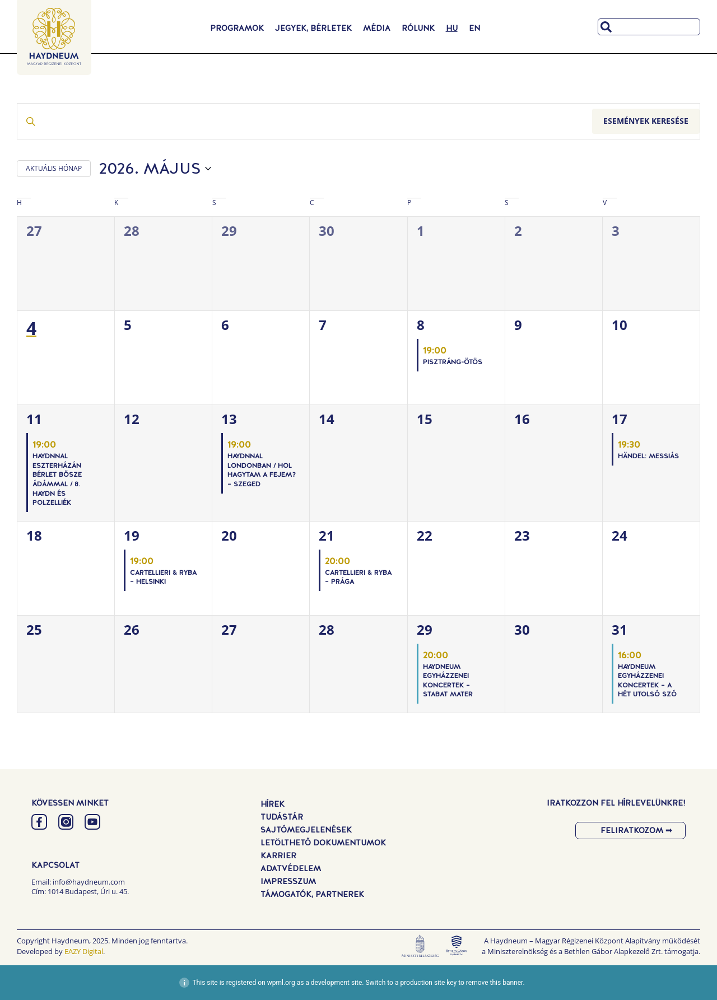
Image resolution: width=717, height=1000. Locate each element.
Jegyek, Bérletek (313, 28)
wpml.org (281, 983)
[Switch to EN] (474, 28)
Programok (237, 28)
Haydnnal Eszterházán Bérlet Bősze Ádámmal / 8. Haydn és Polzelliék (57, 479)
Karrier (278, 855)
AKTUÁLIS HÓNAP (54, 168)
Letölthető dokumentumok (323, 843)
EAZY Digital (83, 951)
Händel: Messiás (648, 456)
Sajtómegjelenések (306, 830)
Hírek (272, 804)
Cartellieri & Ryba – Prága (358, 577)
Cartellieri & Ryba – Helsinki (163, 577)
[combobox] (649, 26)
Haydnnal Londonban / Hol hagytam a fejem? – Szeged (261, 470)
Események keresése (645, 120)
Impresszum (288, 881)
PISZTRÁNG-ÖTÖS (452, 361)
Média (376, 28)
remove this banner (494, 983)
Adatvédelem (290, 868)
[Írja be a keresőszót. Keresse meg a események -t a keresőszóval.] (304, 121)
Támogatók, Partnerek (312, 894)
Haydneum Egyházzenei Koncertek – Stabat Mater (448, 680)
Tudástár (281, 817)
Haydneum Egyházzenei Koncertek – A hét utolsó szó (647, 680)
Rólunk (418, 28)
